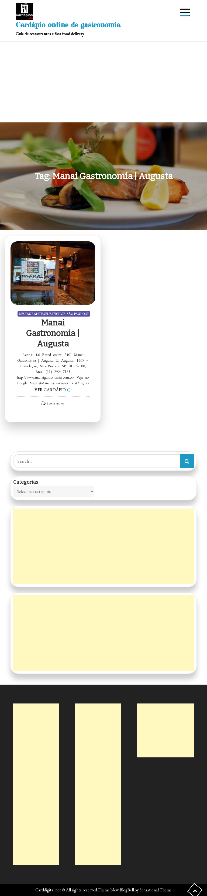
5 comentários (55, 403)
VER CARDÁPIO (50, 390)
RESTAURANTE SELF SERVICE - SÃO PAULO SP (54, 314)
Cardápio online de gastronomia (68, 24)
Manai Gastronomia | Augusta (53, 333)
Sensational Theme (156, 890)
